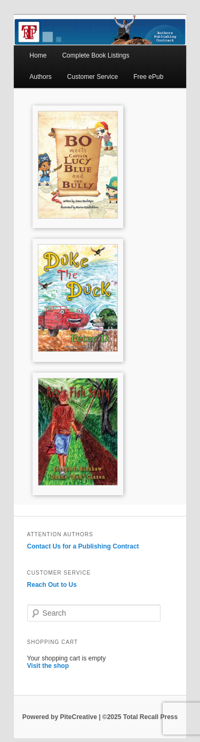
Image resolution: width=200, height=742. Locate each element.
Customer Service (92, 76)
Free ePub (148, 76)
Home (37, 55)
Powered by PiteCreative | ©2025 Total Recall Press (100, 717)
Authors (40, 76)
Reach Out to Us (52, 584)
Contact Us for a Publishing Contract (83, 546)
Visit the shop (48, 666)
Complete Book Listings (95, 55)
